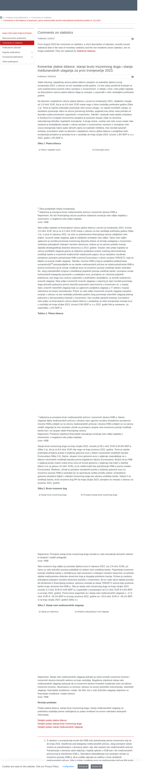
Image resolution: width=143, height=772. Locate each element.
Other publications (10, 61)
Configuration (68, 766)
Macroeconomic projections (14, 38)
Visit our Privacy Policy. (47, 766)
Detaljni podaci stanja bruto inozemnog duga (60, 623)
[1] (52, 249)
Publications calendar (11, 47)
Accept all (83, 766)
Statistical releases (86, 51)
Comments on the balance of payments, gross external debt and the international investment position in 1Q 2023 (51, 20)
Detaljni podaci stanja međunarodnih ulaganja (60, 627)
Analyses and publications (17, 17)
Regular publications (11, 52)
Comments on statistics (41, 17)
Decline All (96, 766)
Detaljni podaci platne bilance (52, 620)
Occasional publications (12, 57)
